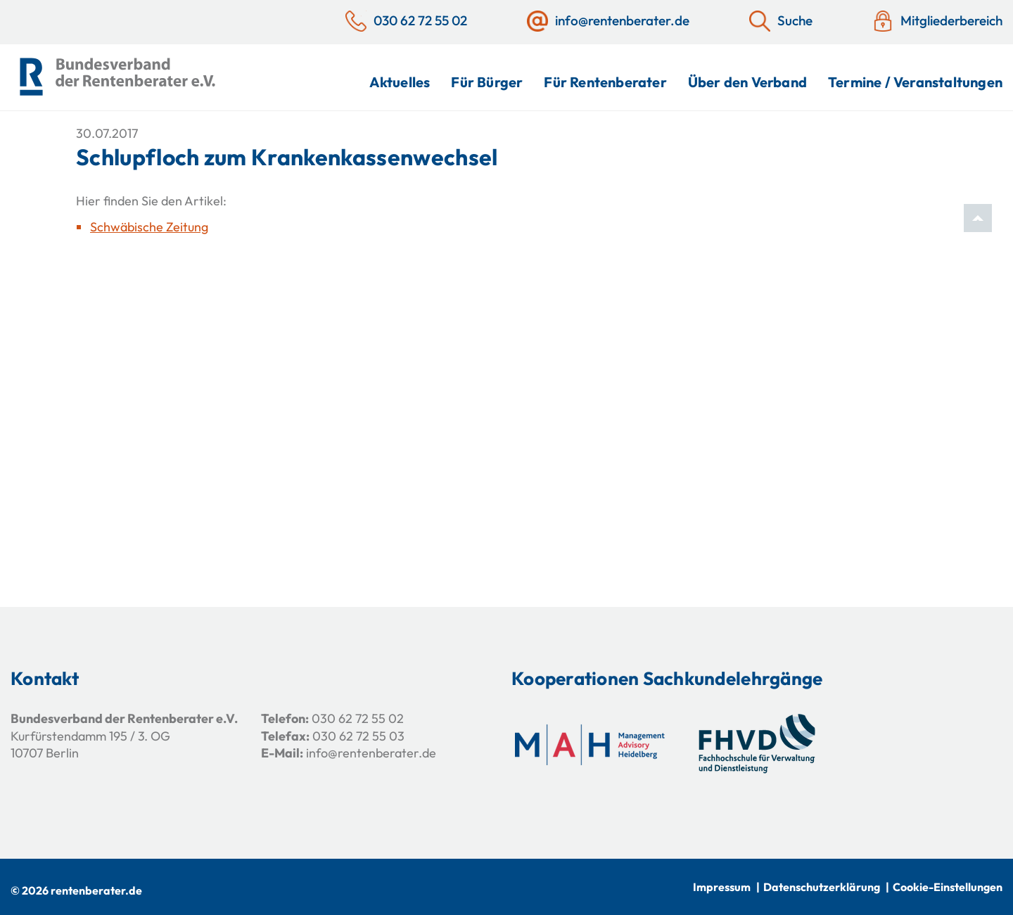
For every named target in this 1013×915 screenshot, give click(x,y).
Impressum (722, 887)
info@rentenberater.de (371, 753)
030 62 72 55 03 (358, 736)
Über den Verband (747, 82)
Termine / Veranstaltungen (915, 82)
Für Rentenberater (605, 82)
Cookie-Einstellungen (947, 887)
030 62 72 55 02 (358, 718)
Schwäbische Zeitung (149, 227)
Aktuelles (400, 82)
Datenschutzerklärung (821, 887)
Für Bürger (487, 82)
